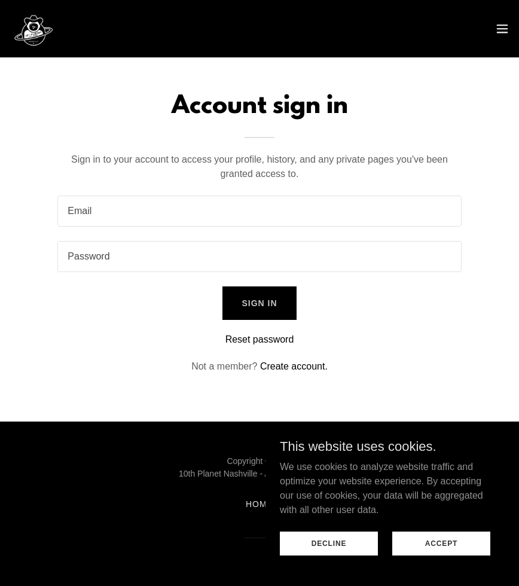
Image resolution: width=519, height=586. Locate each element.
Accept (441, 543)
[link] (33, 29)
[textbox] (259, 211)
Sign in (259, 303)
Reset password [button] (259, 339)
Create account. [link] (294, 366)
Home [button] (259, 504)
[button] (502, 29)
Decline (329, 543)
